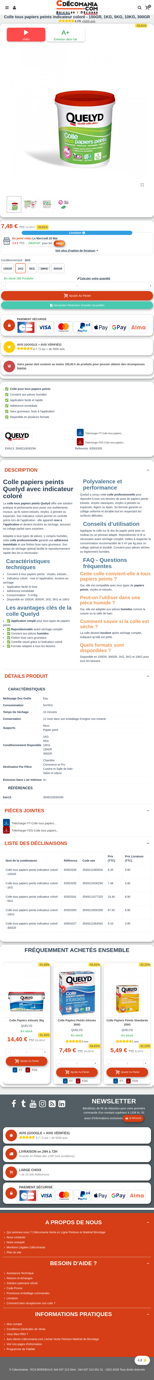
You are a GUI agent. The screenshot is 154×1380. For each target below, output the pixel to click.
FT (17, 1070)
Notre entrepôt (14, 1242)
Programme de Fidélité (19, 1349)
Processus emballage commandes (26, 1293)
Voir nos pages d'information (22, 1344)
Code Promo (12, 1288)
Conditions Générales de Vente (24, 1329)
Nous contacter (14, 1237)
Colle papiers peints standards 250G (127, 1022)
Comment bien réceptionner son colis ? (29, 1303)
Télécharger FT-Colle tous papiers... (100, 432)
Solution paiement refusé (20, 1283)
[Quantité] (77, 286)
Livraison (77, 232)
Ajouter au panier (27, 1061)
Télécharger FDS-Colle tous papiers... (101, 441)
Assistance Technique (18, 1273)
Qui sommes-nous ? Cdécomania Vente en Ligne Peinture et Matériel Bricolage (54, 1232)
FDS (31, 1070)
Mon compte (12, 1324)
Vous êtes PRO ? (17, 1334)
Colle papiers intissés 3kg (26, 1020)
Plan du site (12, 1252)
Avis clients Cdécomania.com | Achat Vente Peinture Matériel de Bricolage (51, 1339)
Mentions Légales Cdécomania (24, 1247)
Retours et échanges (17, 1278)
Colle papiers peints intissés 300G (77, 1022)
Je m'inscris (133, 1118)
